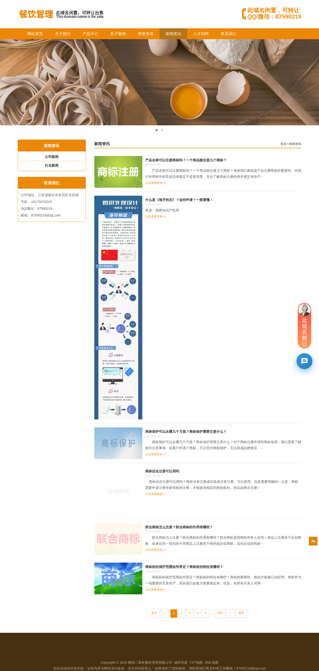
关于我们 (63, 34)
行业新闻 (49, 165)
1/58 (229, 613)
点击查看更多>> (165, 183)
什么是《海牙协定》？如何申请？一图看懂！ (189, 199)
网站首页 (35, 34)
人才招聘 (201, 34)
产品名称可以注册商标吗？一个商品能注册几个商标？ (195, 160)
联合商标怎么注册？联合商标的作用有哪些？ (189, 527)
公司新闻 (49, 157)
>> (240, 613)
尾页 (251, 613)
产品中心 (90, 34)
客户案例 (118, 34)
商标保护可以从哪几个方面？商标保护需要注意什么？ (195, 431)
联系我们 (228, 34)
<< (174, 613)
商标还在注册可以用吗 (172, 471)
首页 (293, 144)
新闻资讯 (173, 34)
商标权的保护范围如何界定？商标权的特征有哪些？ (194, 566)
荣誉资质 (145, 34)
